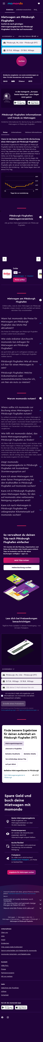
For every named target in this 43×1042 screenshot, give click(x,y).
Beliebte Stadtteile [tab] (12, 754)
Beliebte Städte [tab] (30, 754)
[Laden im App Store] (34, 103)
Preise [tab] (5, 132)
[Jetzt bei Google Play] (20, 103)
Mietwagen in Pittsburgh (30, 919)
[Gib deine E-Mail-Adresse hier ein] (23, 687)
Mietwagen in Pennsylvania (10, 919)
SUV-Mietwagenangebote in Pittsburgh (14, 776)
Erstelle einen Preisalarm (20, 860)
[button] (3, 3)
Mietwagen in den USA (25, 917)
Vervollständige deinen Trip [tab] (15, 759)
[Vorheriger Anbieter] (5, 259)
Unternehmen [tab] (16, 132)
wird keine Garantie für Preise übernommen (22, 893)
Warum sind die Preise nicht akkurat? (22, 908)
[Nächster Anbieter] (38, 259)
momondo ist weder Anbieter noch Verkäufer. (22, 900)
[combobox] (8, 36)
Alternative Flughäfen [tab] (13, 749)
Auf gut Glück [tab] (10, 764)
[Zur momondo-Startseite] (15, 3)
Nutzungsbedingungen (8, 710)
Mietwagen (11, 917)
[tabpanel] (21, 169)
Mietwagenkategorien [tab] (13, 743)
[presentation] (34, 102)
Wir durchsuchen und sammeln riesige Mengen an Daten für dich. (22, 904)
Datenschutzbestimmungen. (28, 710)
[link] (20, 280)
